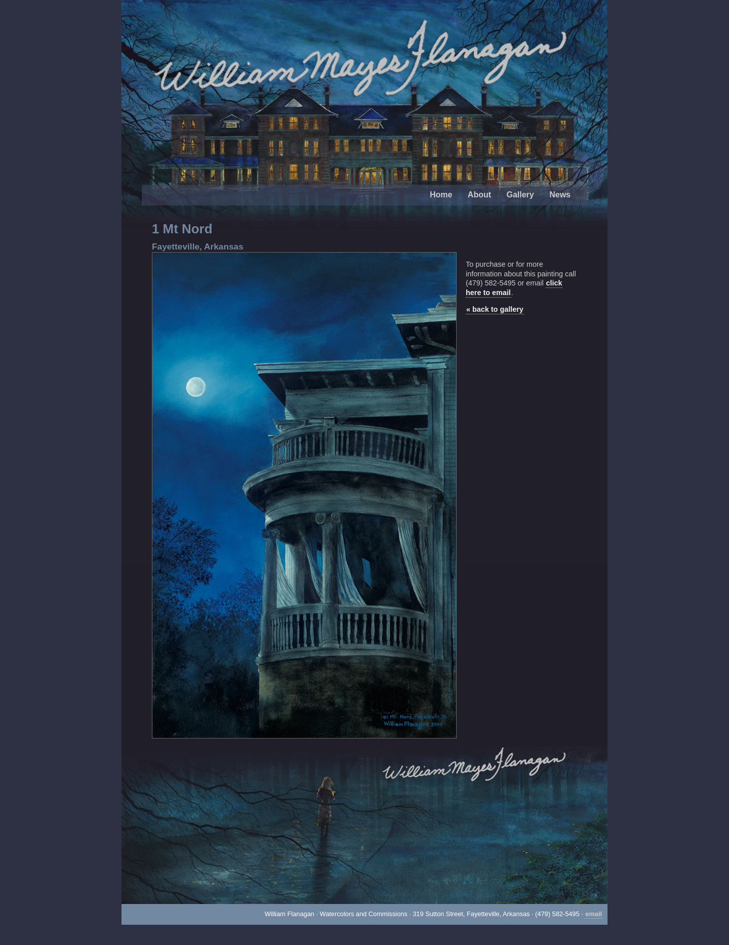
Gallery (520, 194)
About (479, 194)
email (593, 914)
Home (441, 194)
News (560, 194)
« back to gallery (494, 309)
